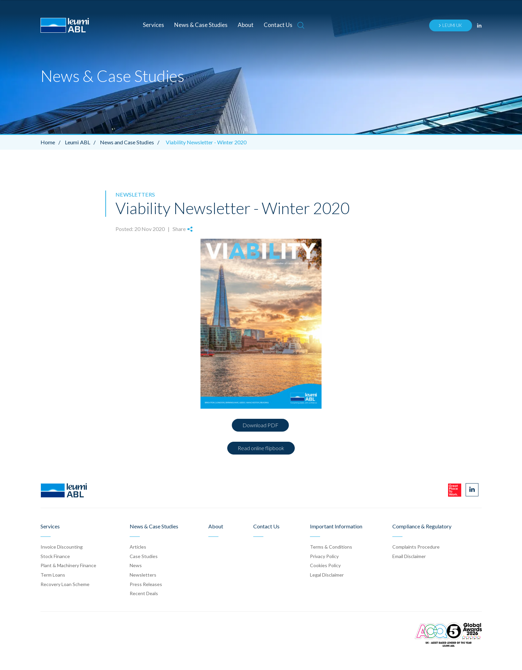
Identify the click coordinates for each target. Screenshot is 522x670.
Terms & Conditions (331, 546)
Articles (138, 546)
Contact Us (278, 24)
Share (182, 229)
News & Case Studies (201, 24)
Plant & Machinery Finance (68, 565)
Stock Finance (55, 556)
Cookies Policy (325, 565)
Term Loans (53, 574)
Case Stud (144, 556)
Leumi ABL (82, 142)
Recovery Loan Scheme (65, 584)
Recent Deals (144, 593)
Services (153, 24)
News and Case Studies (131, 142)
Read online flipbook (261, 447)
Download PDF (260, 424)
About (246, 24)
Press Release (146, 584)
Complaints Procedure (416, 546)
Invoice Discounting (62, 546)
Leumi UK (450, 25)
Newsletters (134, 194)
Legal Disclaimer (327, 574)
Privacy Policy (324, 556)
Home (52, 142)
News (136, 565)
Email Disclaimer (409, 556)
